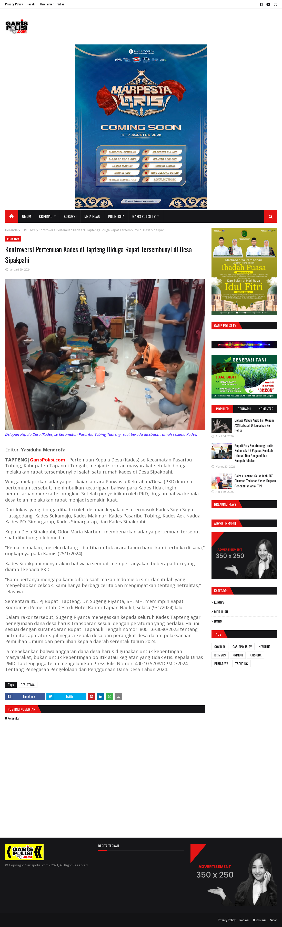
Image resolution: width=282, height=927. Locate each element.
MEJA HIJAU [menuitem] (92, 216)
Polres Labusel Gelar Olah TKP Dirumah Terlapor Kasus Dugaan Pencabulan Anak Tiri (255, 480)
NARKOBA (255, 655)
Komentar (266, 408)
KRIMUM (238, 655)
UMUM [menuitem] (26, 216)
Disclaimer (47, 4)
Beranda (11, 230)
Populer (222, 408)
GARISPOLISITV (242, 646)
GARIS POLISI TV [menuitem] (144, 216)
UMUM (218, 621)
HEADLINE (264, 646)
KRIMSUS (220, 655)
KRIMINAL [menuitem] (45, 216)
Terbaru (244, 408)
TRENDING (241, 663)
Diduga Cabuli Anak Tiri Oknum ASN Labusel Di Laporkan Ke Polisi (254, 425)
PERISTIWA (28, 230)
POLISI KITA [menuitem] (116, 216)
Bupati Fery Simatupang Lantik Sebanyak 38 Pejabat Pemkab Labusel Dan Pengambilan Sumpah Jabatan (254, 453)
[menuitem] (11, 216)
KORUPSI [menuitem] (70, 216)
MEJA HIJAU (221, 611)
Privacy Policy (14, 4)
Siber (60, 4)
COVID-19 (220, 646)
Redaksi (31, 4)
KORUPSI (219, 602)
